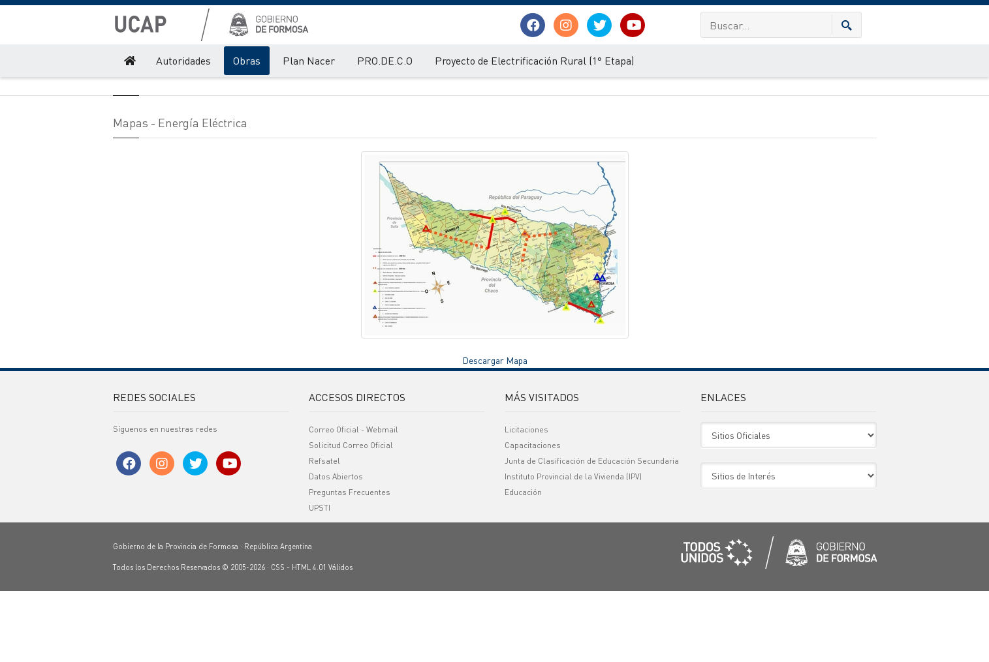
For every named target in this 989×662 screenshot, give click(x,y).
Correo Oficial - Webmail (353, 500)
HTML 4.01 (309, 638)
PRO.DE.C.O (385, 60)
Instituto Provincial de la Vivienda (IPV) (573, 547)
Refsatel (324, 532)
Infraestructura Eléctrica (218, 90)
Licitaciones (526, 500)
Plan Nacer (309, 60)
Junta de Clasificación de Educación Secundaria (592, 532)
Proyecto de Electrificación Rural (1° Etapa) (534, 60)
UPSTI (319, 579)
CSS (278, 638)
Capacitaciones (533, 516)
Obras (246, 60)
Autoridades (183, 60)
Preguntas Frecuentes (349, 563)
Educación (523, 563)
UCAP (122, 90)
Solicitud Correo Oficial (351, 516)
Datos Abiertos (336, 547)
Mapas (281, 90)
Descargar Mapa (494, 430)
